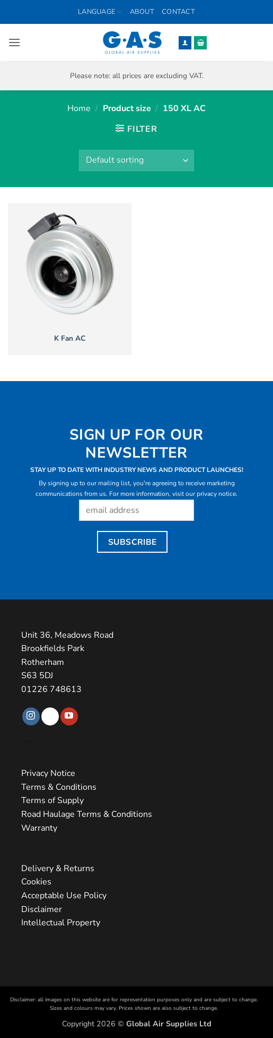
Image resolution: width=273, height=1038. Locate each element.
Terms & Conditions (58, 787)
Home (79, 108)
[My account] (185, 42)
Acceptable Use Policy (64, 895)
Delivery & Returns (57, 868)
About (142, 11)
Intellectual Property (60, 923)
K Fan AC (69, 338)
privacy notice (216, 494)
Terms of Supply (52, 800)
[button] (14, 42)
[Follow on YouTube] (69, 716)
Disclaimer (41, 909)
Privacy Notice (48, 773)
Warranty (39, 828)
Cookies (36, 882)
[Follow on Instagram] (31, 716)
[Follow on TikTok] (50, 716)
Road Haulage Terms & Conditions (86, 814)
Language (100, 12)
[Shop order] (136, 160)
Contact (178, 11)
